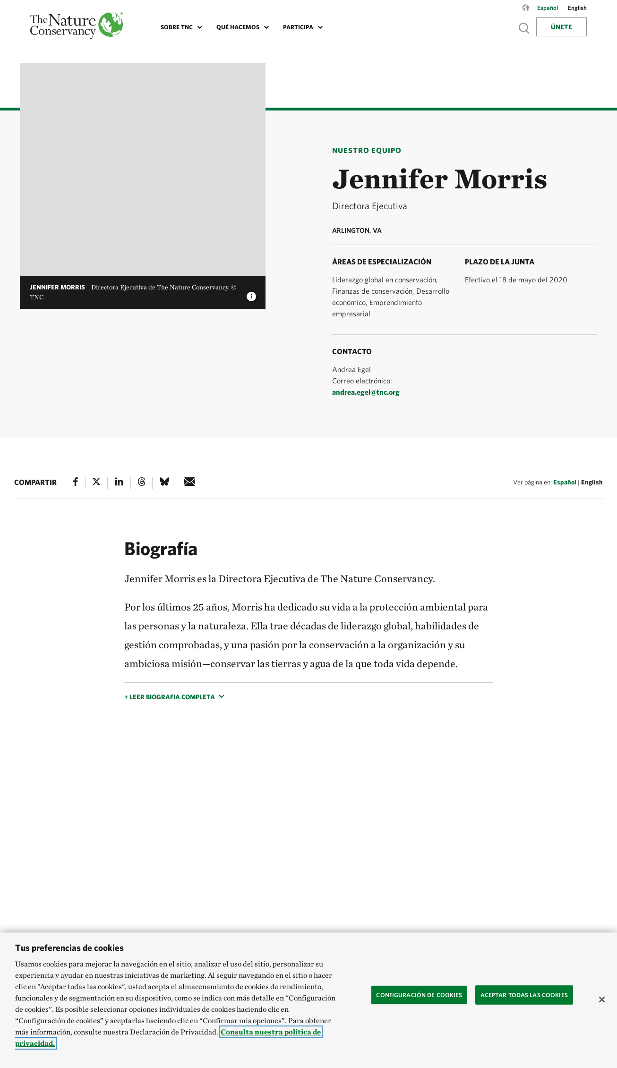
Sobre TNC (177, 27)
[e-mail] (189, 483)
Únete (561, 27)
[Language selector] (525, 12)
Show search (524, 28)
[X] (96, 483)
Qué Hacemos (237, 27)
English (592, 482)
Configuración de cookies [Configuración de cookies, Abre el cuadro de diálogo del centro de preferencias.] (419, 994)
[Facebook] (75, 483)
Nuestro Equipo (367, 150)
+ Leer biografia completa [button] (169, 697)
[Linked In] (119, 483)
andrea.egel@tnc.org (366, 392)
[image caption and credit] (251, 293)
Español (564, 482)
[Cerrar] (601, 999)
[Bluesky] (164, 483)
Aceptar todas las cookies (524, 994)
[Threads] (142, 483)
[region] (308, 1000)
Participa (298, 27)
